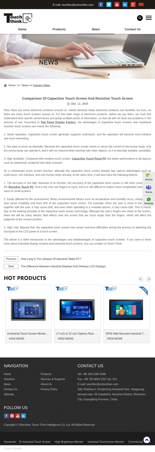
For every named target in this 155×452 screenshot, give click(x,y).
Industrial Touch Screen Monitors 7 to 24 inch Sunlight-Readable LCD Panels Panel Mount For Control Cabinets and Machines (29, 333)
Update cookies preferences (112, 424)
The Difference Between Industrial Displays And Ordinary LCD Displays (63, 266)
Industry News (41, 85)
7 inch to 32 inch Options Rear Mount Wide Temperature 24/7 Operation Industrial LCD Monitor (78, 333)
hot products (25, 278)
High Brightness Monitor (69, 441)
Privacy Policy (49, 389)
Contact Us (133, 29)
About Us (46, 384)
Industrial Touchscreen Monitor (106, 441)
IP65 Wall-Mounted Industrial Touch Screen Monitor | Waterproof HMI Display (127, 333)
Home (22, 29)
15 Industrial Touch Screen (35, 441)
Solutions (9, 379)
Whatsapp (148, 203)
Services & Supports (53, 379)
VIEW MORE (16, 338)
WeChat (148, 179)
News (96, 29)
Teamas (148, 192)
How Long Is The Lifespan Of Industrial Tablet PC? (51, 259)
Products (59, 29)
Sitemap (9, 394)
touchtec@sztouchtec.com (77, 4)
